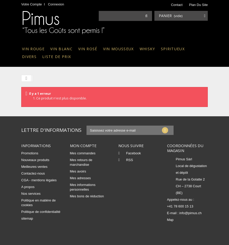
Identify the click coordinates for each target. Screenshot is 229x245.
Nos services (30, 194)
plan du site (198, 5)
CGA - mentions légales (39, 180)
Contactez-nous (33, 173)
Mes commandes (83, 153)
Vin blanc (61, 48)
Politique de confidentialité (40, 212)
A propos (27, 187)
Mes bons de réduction (87, 196)
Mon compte (83, 145)
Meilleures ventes (34, 167)
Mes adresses (80, 178)
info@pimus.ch (190, 213)
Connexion (56, 4)
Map (170, 220)
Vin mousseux (118, 48)
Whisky (147, 48)
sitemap (27, 218)
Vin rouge (33, 48)
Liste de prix (56, 56)
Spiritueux (173, 48)
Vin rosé (87, 48)
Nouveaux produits (35, 160)
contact (177, 5)
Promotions (29, 153)
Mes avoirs (78, 171)
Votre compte (31, 4)
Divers (29, 56)
